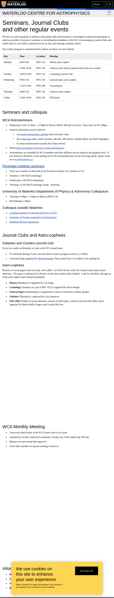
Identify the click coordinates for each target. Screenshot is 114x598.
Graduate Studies (45, 445)
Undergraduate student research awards (65, 454)
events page (25, 139)
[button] (99, 4)
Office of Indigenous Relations (76, 530)
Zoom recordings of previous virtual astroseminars (40, 148)
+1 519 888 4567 (59, 484)
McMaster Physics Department (24, 222)
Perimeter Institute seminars (23, 166)
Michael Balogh (45, 258)
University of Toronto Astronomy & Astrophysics (33, 217)
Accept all (86, 570)
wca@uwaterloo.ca (24, 159)
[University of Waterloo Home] (13, 4)
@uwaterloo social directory (84, 503)
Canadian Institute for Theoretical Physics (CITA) (33, 212)
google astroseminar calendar (34, 134)
